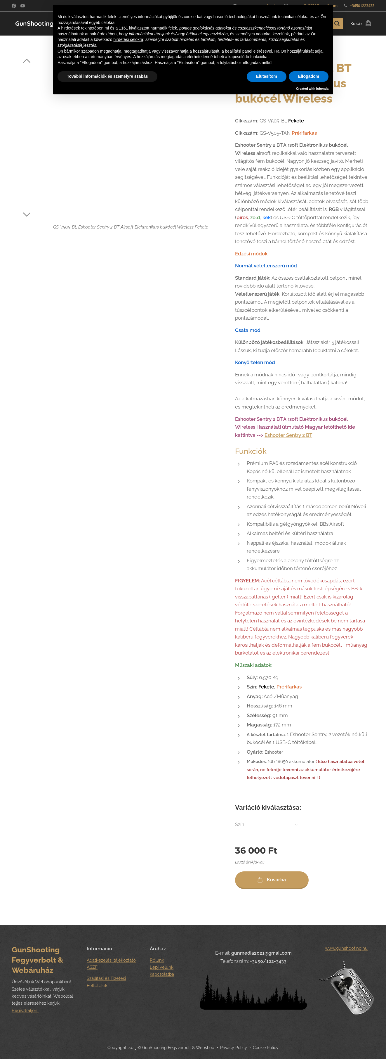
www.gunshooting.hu (346, 948)
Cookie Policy (266, 1047)
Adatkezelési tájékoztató (111, 960)
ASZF (92, 967)
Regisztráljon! (25, 1010)
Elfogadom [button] (308, 76)
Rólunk (157, 960)
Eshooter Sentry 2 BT (288, 435)
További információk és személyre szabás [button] (107, 76)
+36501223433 (362, 5)
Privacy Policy (233, 1047)
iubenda (322, 88)
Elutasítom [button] (266, 76)
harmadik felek (163, 28)
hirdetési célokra (128, 39)
